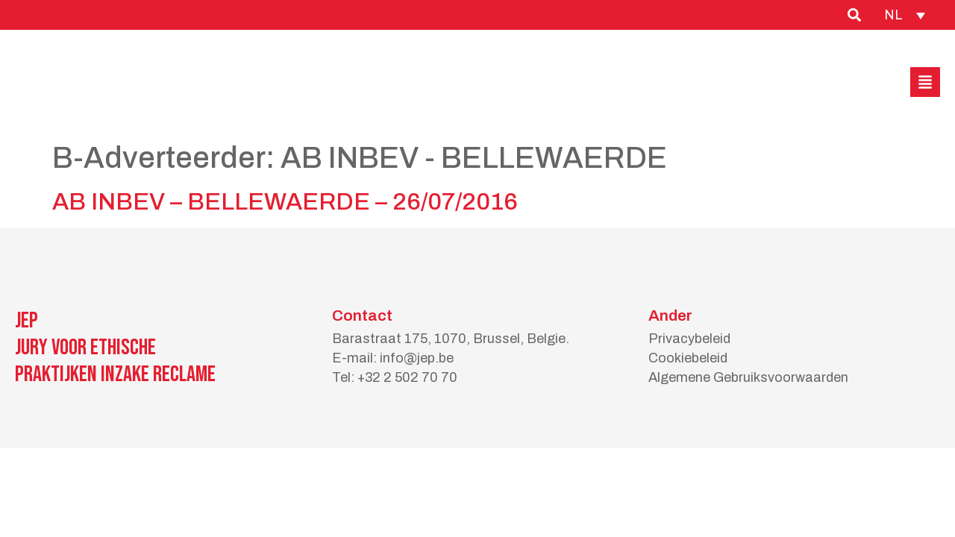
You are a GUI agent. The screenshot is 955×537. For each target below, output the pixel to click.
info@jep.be (417, 358)
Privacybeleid (689, 338)
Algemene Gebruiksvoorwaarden (748, 377)
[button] (925, 82)
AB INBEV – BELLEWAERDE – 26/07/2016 (285, 202)
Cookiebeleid (687, 358)
